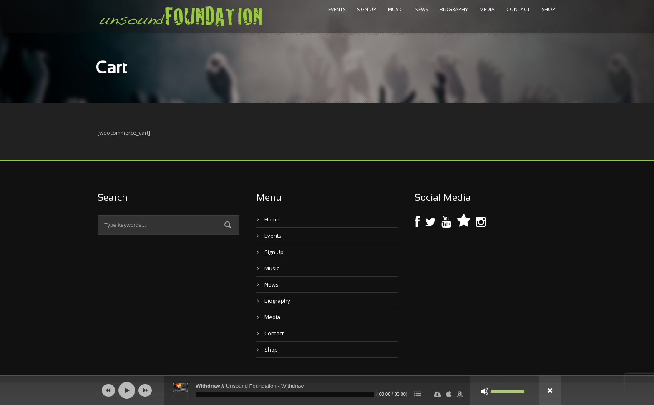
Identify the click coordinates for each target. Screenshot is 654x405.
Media (487, 9)
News (421, 9)
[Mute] (484, 391)
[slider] (285, 394)
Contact (518, 9)
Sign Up (366, 9)
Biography (454, 9)
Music (395, 9)
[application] (327, 390)
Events (336, 9)
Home (271, 219)
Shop (548, 9)
